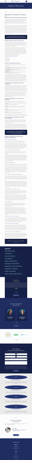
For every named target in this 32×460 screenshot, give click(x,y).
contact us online (16, 240)
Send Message (16, 370)
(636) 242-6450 (11, 240)
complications (21, 44)
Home (16, 452)
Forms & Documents (16, 456)
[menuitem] (16, 251)
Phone (6, 356)
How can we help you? (7, 361)
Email (17, 356)
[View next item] (17, 292)
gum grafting (6, 28)
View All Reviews (16, 295)
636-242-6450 (16, 442)
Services (16, 455)
